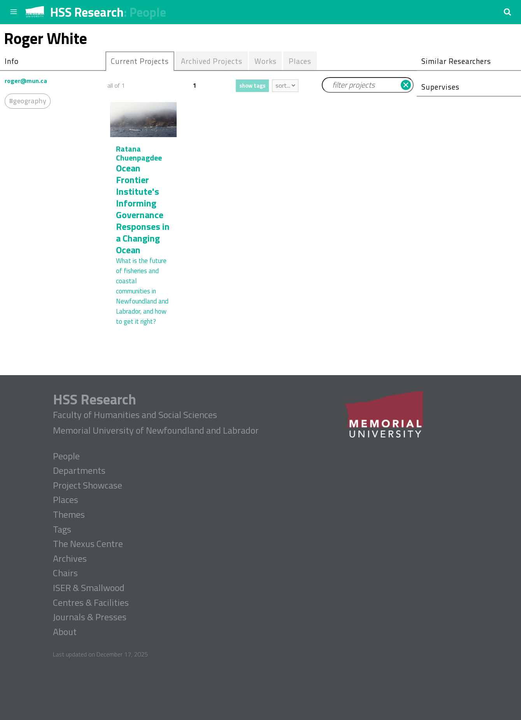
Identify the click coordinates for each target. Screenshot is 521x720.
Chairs (65, 573)
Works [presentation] (265, 61)
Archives (70, 558)
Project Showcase (87, 485)
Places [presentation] (300, 61)
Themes (69, 514)
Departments (79, 470)
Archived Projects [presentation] (211, 61)
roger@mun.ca (26, 80)
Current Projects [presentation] (140, 61)
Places (65, 499)
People (148, 12)
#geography (27, 100)
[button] (507, 12)
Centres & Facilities (91, 602)
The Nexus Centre (88, 543)
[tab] (139, 61)
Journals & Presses (89, 617)
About (65, 631)
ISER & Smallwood (89, 587)
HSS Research (87, 12)
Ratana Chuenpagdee (139, 153)
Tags (62, 529)
